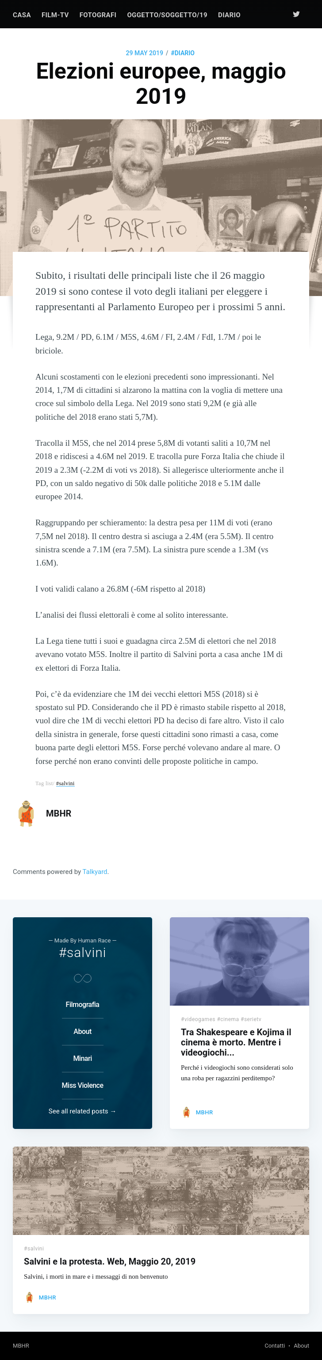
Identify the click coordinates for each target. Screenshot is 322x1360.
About (82, 1031)
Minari (82, 1058)
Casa (22, 15)
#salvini (65, 783)
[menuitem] (22, 15)
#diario (183, 53)
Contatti (274, 1345)
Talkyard (95, 872)
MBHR (58, 813)
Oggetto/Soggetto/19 (167, 15)
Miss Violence (83, 1085)
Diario (229, 15)
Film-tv (55, 15)
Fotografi (98, 15)
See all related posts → (83, 1111)
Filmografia (83, 1004)
